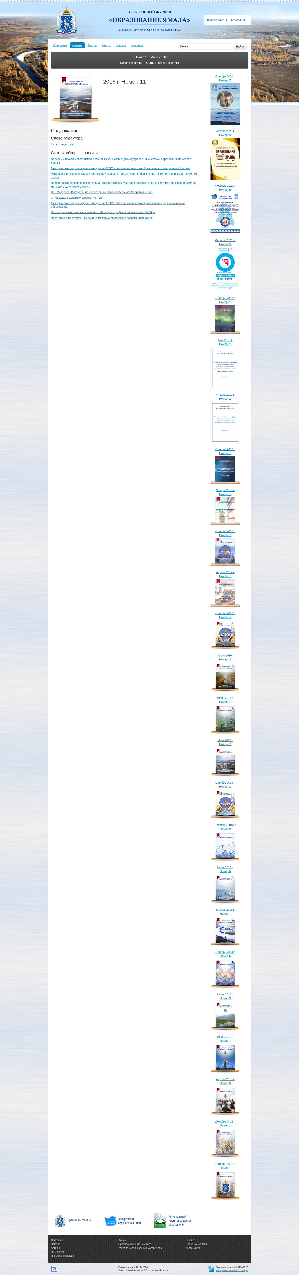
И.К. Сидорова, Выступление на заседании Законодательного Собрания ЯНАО (102, 192)
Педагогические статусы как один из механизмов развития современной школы (102, 217)
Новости (121, 45)
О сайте (190, 1240)
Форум (106, 45)
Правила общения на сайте (134, 1243)
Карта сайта (193, 1247)
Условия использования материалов (140, 1247)
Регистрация (237, 19)
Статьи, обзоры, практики (162, 62)
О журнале (60, 45)
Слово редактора (131, 62)
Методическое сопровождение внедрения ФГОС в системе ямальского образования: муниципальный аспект (120, 168)
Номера (77, 45)
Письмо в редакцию (63, 1255)
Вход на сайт (215, 19)
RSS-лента (57, 1251)
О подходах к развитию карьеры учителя (77, 197)
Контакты (137, 45)
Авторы (92, 45)
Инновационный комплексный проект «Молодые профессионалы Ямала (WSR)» (103, 212)
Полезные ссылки (196, 1243)
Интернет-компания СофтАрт (232, 1270)
